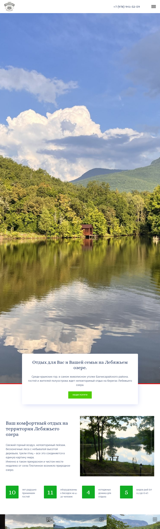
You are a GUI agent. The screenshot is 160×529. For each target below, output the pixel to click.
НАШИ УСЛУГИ (80, 395)
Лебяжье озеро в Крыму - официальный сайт (20, 6)
